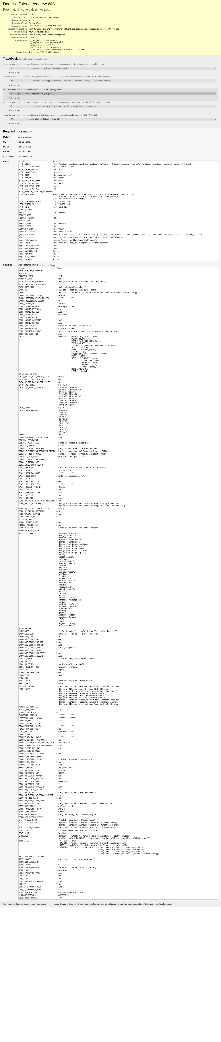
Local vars (15, 75)
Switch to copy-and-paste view (33, 61)
